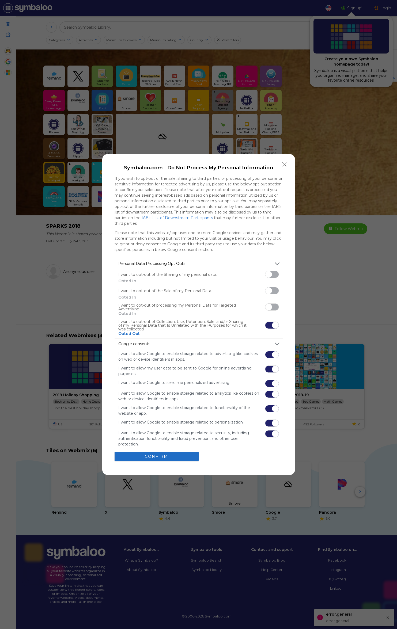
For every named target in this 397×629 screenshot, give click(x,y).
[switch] (272, 274)
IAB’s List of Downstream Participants (177, 217)
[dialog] (198, 314)
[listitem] (199, 263)
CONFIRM (156, 456)
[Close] (284, 164)
